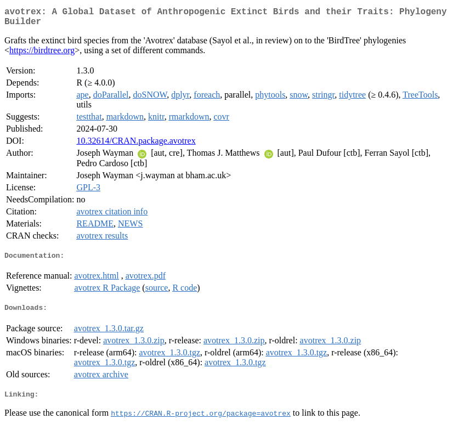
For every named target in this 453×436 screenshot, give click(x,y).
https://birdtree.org (42, 54)
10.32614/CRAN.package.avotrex (135, 145)
